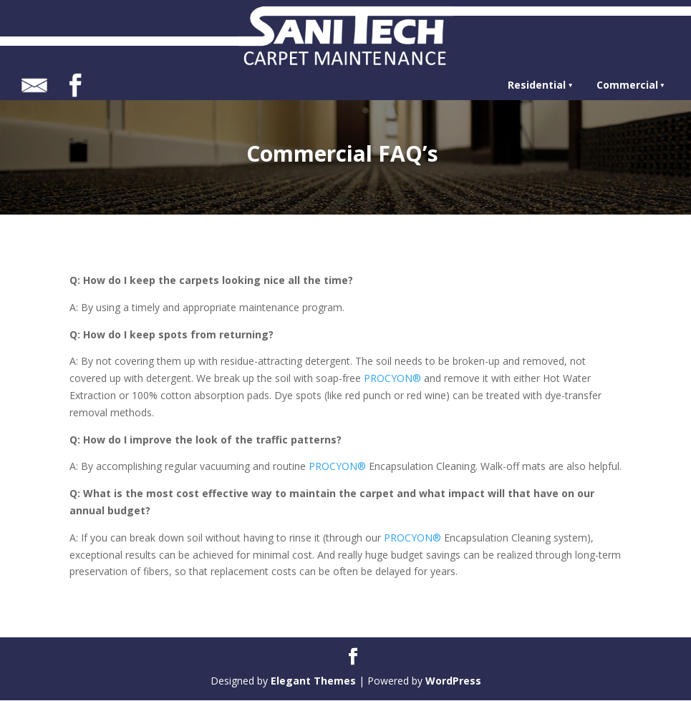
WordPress (453, 680)
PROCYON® (392, 378)
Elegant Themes (313, 680)
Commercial (627, 85)
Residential (537, 85)
